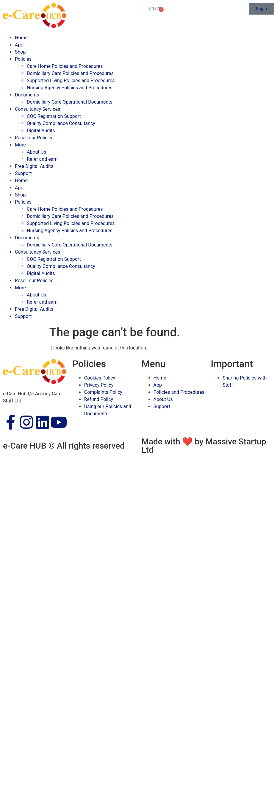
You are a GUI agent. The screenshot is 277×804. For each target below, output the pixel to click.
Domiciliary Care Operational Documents (69, 102)
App (19, 45)
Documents (27, 95)
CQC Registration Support (54, 116)
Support (23, 173)
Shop (20, 52)
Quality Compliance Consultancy (61, 123)
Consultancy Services (37, 109)
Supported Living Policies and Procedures (71, 80)
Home (21, 37)
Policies (23, 59)
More (20, 145)
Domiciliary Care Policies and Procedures (70, 73)
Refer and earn (42, 159)
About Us (36, 152)
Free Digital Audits (34, 166)
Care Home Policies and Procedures (65, 66)
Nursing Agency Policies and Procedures (69, 87)
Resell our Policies (34, 137)
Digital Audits (41, 130)
